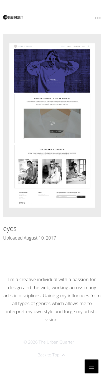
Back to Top (52, 355)
